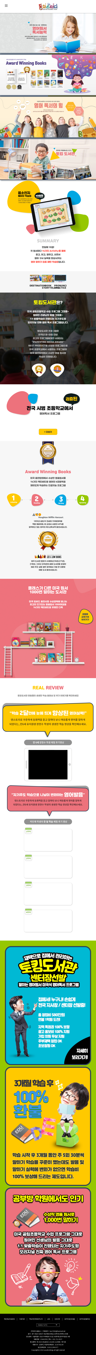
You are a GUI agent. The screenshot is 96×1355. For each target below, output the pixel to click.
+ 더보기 (48, 432)
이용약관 (22, 1319)
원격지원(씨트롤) (70, 1319)
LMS (48, 1319)
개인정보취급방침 (9, 1319)
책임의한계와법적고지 (36, 1319)
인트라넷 (57, 1319)
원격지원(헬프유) (85, 1319)
